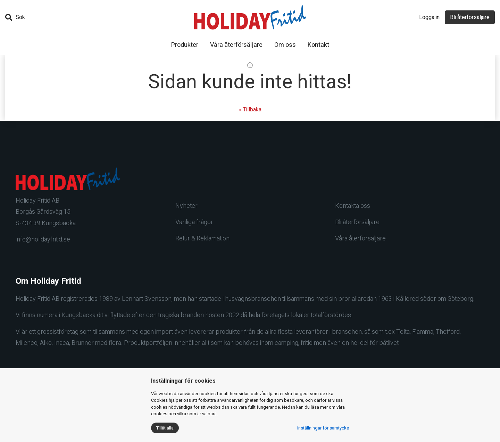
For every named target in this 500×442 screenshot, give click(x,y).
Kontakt (318, 45)
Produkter (184, 45)
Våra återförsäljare (236, 45)
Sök (15, 17)
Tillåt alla (165, 428)
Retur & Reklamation (202, 238)
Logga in (429, 17)
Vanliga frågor (194, 222)
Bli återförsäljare (470, 17)
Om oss (285, 45)
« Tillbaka (250, 109)
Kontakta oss (352, 206)
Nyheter (186, 206)
